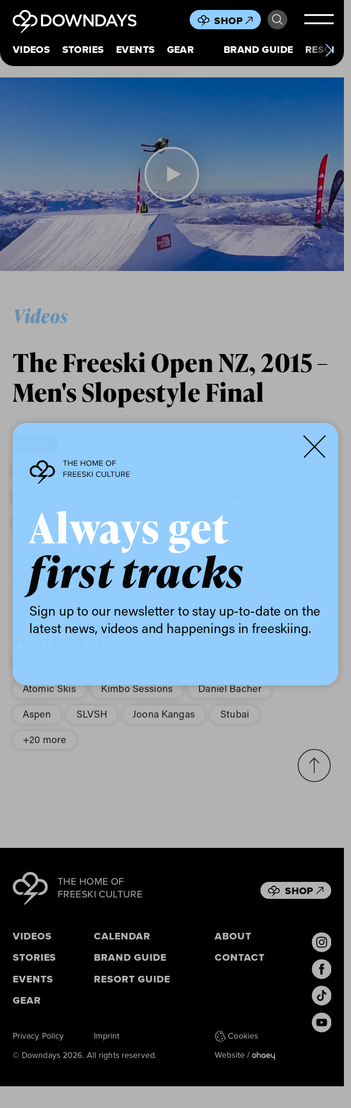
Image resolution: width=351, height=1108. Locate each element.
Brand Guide (258, 49)
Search (277, 19)
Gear (180, 49)
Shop (233, 20)
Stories (83, 49)
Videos (31, 49)
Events (135, 49)
